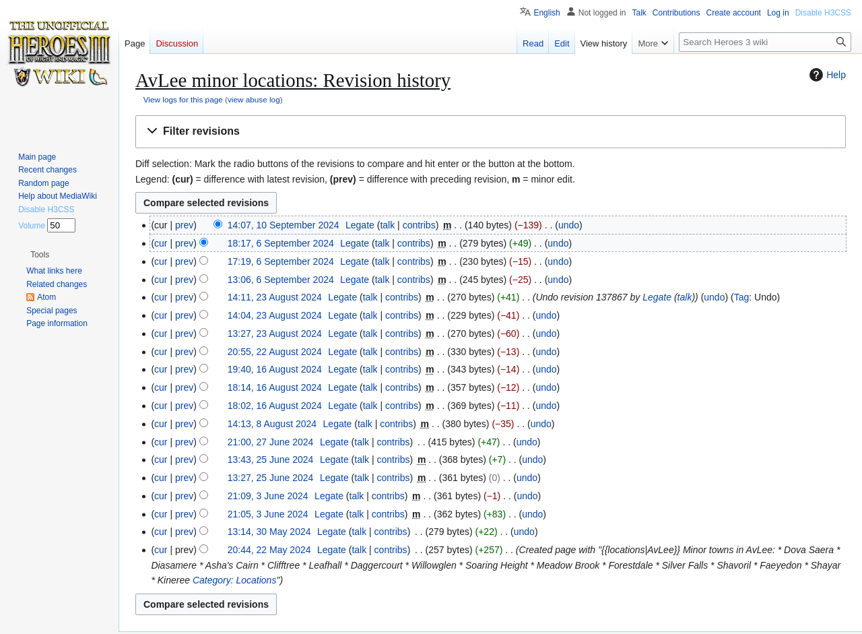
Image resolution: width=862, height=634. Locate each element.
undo (568, 225)
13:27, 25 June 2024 (271, 477)
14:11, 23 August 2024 (275, 297)
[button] (490, 132)
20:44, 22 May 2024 (269, 549)
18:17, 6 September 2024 (281, 243)
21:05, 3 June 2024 (268, 514)
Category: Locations (235, 580)
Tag (742, 297)
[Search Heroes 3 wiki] (765, 42)
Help (826, 75)
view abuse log (254, 99)
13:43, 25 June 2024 (271, 459)
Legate (656, 297)
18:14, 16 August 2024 (275, 387)
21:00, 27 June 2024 (271, 442)
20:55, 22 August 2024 (275, 351)
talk (387, 225)
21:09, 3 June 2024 (268, 495)
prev (184, 225)
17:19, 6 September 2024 (281, 261)
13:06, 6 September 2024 (281, 279)
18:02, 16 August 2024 (275, 405)
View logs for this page (183, 99)
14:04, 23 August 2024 (275, 315)
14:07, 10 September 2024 (283, 225)
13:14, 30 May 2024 (269, 531)
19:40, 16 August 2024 (275, 369)
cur (160, 243)
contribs (419, 225)
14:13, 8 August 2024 (272, 423)
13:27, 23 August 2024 (275, 333)
